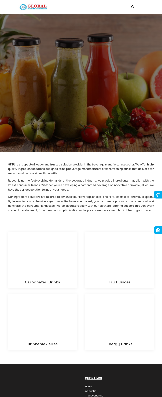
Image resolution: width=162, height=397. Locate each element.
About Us (90, 391)
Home (88, 386)
